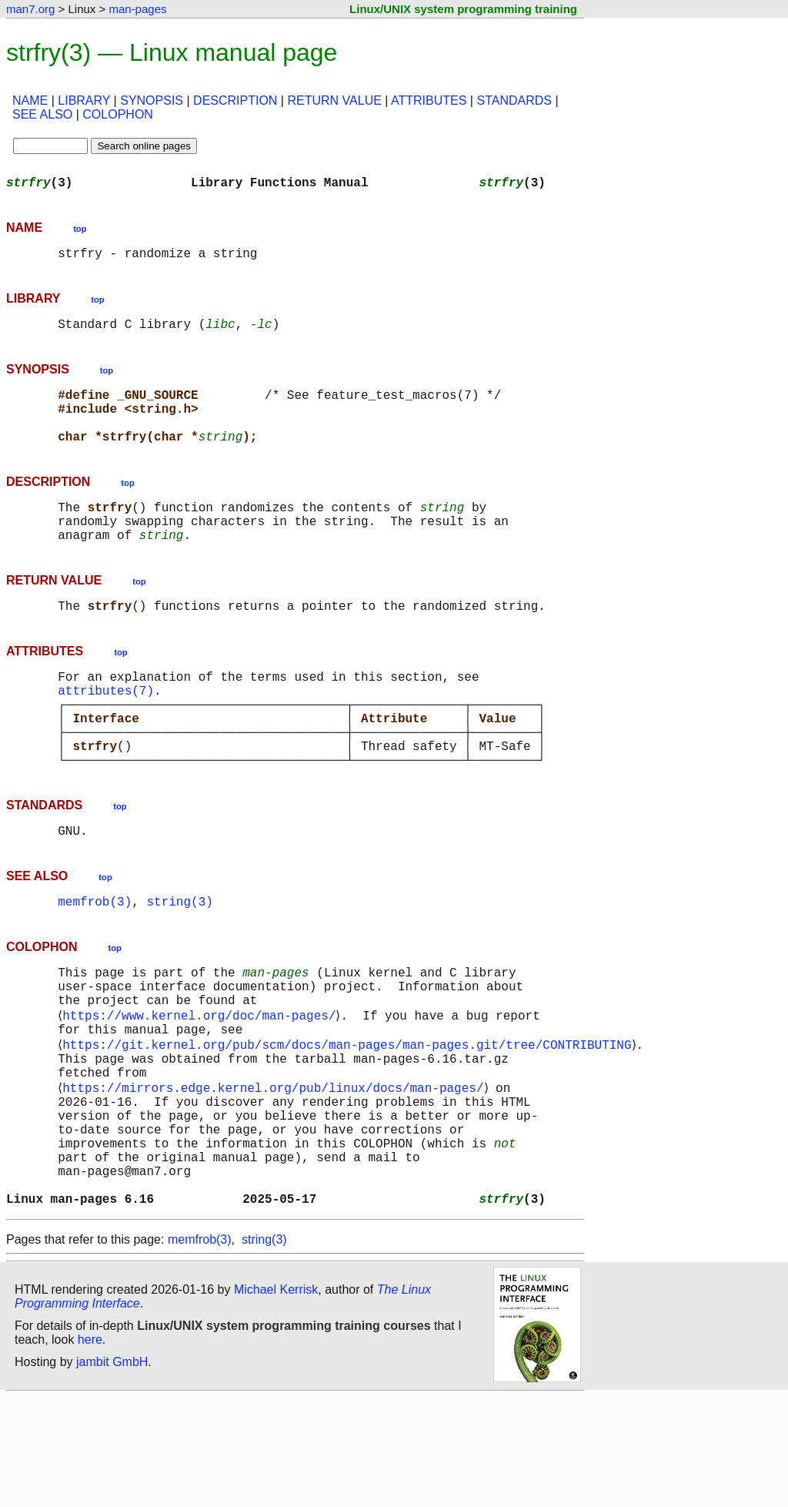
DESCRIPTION (235, 100)
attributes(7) (106, 730)
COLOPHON (117, 114)
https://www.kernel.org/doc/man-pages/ (202, 1087)
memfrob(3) (95, 962)
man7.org (30, 8)
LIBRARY (84, 100)
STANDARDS (514, 100)
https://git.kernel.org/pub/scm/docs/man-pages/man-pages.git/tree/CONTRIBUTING (349, 1121)
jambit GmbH (112, 1471)
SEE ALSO (42, 114)
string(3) (179, 962)
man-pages (137, 8)
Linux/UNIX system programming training (463, 8)
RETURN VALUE (334, 100)
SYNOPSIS (151, 100)
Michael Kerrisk (276, 1398)
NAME (30, 100)
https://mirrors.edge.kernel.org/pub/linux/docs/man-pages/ (275, 1172)
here (90, 1448)
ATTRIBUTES (428, 100)
